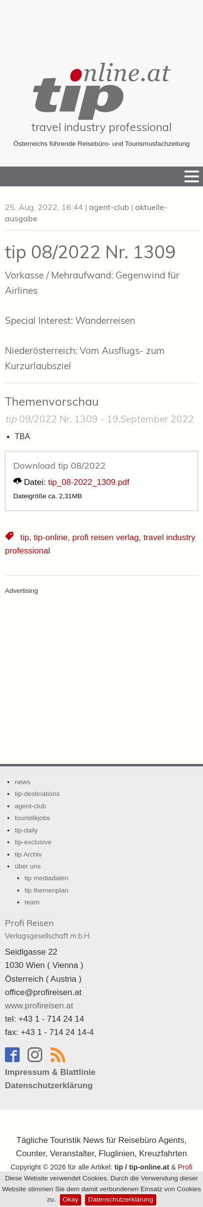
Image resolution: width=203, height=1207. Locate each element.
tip (24, 537)
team (32, 902)
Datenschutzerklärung (120, 1199)
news (22, 782)
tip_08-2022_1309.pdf (88, 482)
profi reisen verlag (105, 537)
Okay (71, 1199)
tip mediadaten (46, 878)
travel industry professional (101, 127)
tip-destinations (37, 793)
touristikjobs (32, 818)
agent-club (109, 207)
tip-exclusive (33, 842)
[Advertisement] (101, 24)
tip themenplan (46, 890)
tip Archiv (28, 854)
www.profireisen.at (39, 1005)
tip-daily (26, 830)
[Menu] (191, 176)
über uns (28, 866)
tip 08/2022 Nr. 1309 (90, 252)
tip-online (51, 537)
